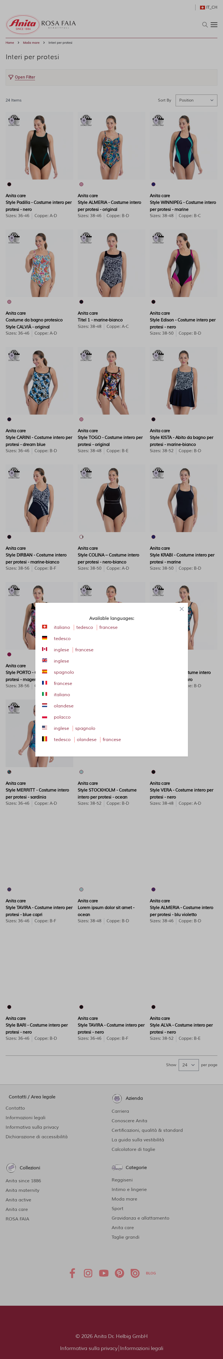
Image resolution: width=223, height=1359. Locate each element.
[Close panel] (182, 609)
